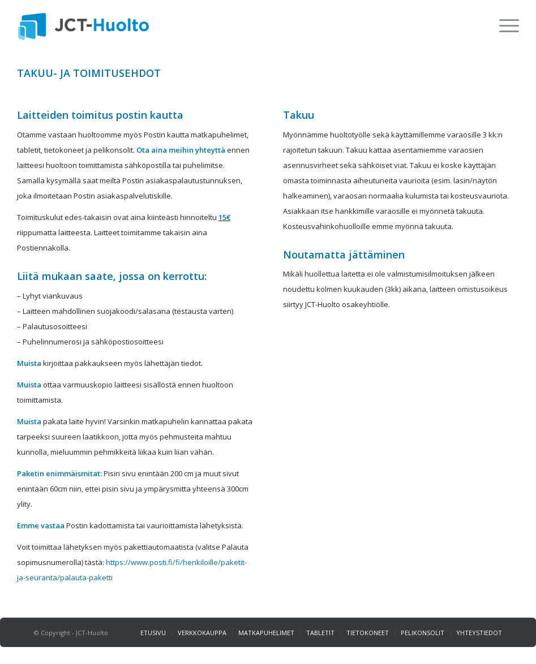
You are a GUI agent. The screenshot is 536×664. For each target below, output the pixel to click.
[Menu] (503, 25)
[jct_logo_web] (83, 25)
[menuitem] (503, 25)
